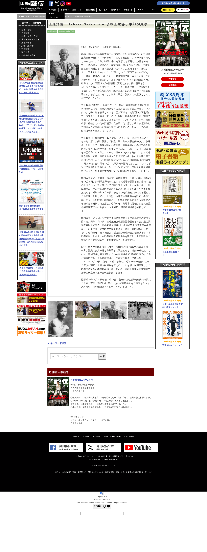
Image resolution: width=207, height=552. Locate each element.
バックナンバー (55, 17)
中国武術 (25, 49)
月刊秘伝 (52, 10)
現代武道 (25, 52)
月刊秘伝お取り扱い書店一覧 (173, 3)
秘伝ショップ (168, 10)
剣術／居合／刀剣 (29, 36)
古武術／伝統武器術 (30, 39)
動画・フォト (77, 10)
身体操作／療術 (28, 55)
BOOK (140, 10)
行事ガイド (128, 10)
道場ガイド (115, 10)
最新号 (51, 14)
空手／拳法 (26, 30)
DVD (153, 10)
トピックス (65, 10)
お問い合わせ (129, 437)
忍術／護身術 (27, 46)
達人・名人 (103, 10)
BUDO (183, 10)
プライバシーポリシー (112, 437)
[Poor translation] (106, 506)
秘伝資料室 (90, 10)
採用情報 (96, 437)
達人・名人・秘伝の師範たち (37, 17)
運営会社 (86, 437)
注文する (172, 79)
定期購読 (172, 85)
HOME (21, 17)
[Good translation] (97, 506)
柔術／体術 (26, 42)
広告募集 (76, 437)
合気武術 (25, 33)
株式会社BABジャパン (84, 456)
